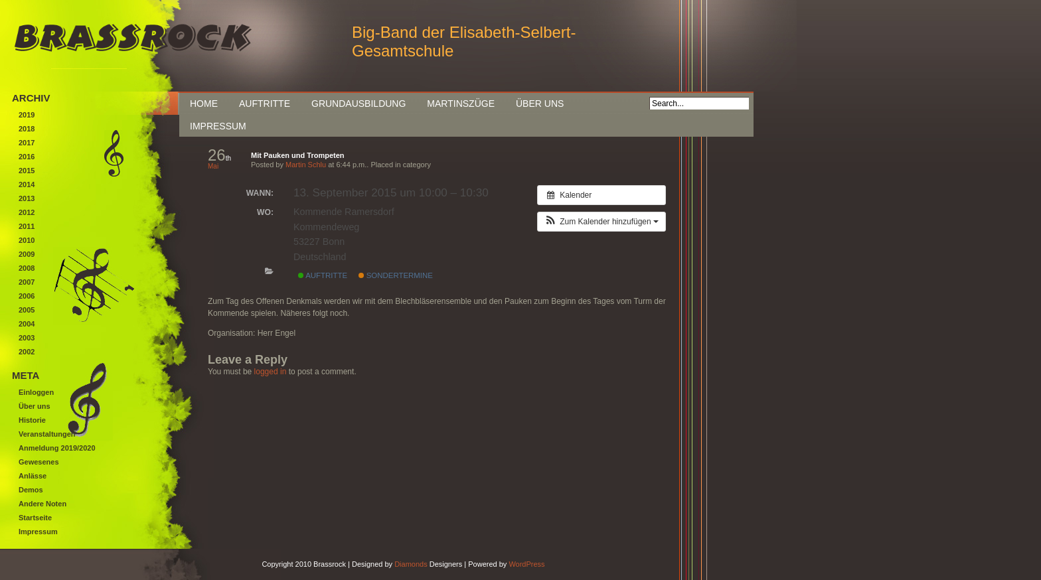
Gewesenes (39, 462)
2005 (27, 310)
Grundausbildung (358, 103)
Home (204, 103)
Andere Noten (42, 504)
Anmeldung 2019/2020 (57, 448)
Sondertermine (396, 275)
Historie (32, 420)
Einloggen (36, 392)
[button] (601, 221)
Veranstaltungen (47, 434)
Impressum (218, 126)
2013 (27, 198)
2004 (27, 324)
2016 (27, 157)
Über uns (540, 103)
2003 (27, 338)
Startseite (35, 518)
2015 (27, 171)
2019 (27, 115)
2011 (27, 226)
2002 (27, 352)
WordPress (526, 564)
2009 (27, 254)
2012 (27, 212)
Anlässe (32, 476)
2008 (27, 268)
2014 (27, 184)
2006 (27, 296)
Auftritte (264, 103)
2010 (27, 240)
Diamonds (411, 564)
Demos (31, 490)
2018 (27, 129)
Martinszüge (461, 103)
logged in (270, 371)
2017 (27, 143)
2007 (27, 282)
